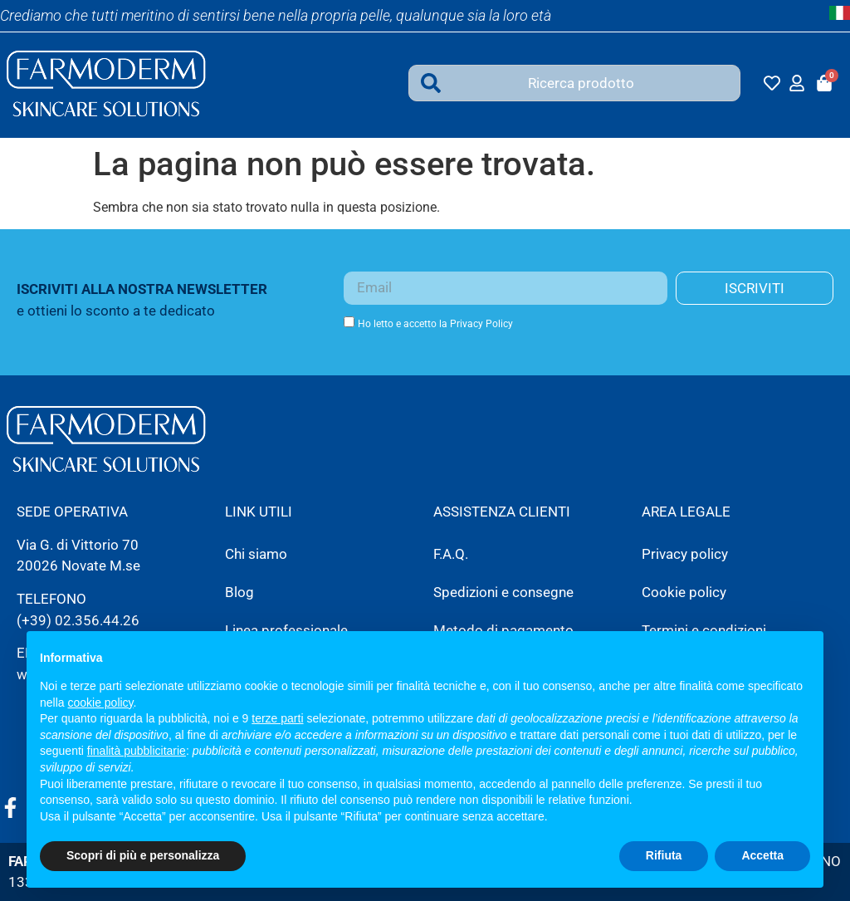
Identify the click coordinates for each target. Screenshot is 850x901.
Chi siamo (256, 554)
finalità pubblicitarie (136, 750)
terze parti (277, 718)
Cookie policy (684, 592)
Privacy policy (685, 554)
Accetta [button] (762, 855)
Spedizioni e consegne (503, 592)
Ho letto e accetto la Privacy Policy (435, 324)
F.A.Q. (450, 554)
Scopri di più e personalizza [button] (142, 855)
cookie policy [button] (100, 702)
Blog (239, 592)
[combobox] (574, 83)
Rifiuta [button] (664, 855)
